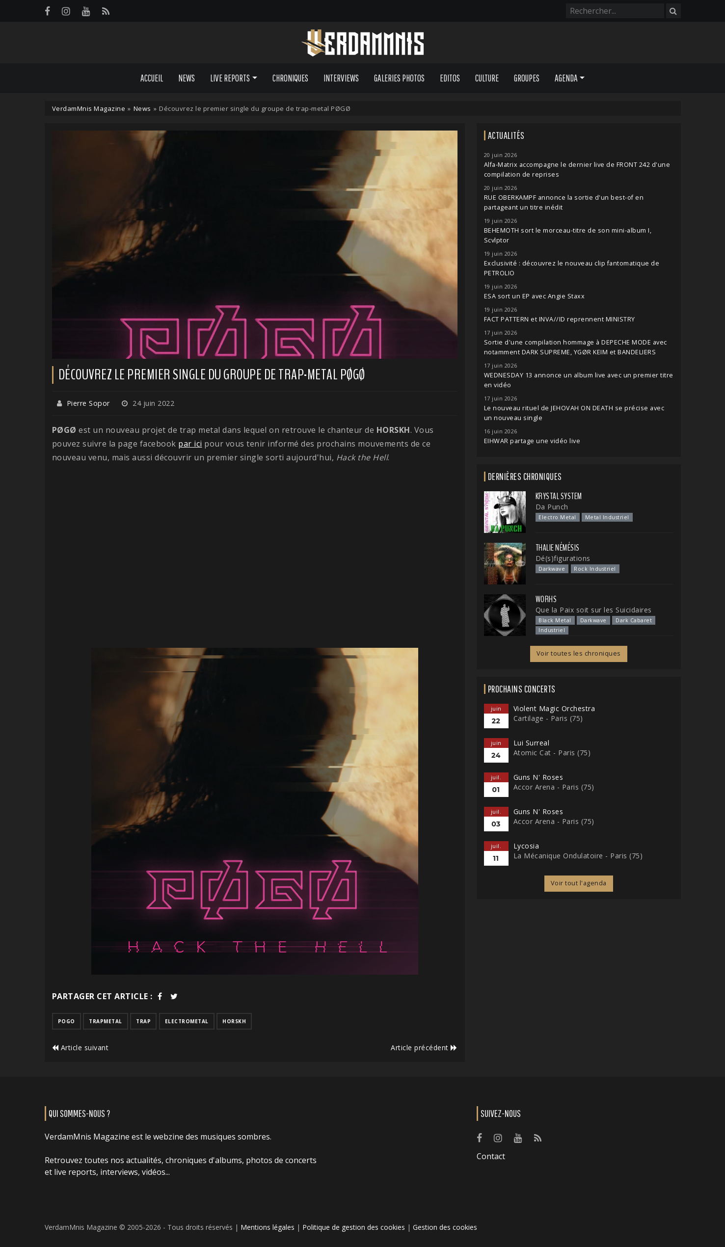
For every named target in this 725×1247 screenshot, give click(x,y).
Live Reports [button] (230, 78)
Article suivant (80, 1047)
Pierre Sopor (88, 403)
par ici (190, 443)
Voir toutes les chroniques (579, 653)
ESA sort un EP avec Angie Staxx (534, 296)
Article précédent (424, 1047)
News (186, 78)
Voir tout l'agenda (579, 883)
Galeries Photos (399, 78)
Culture (487, 78)
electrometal (187, 1021)
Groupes (526, 78)
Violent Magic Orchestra (554, 708)
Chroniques (290, 78)
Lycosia (526, 845)
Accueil (151, 78)
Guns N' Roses (538, 777)
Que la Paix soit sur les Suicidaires (594, 609)
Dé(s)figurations (563, 558)
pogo (66, 1021)
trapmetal (105, 1021)
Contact (491, 1156)
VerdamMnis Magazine (89, 108)
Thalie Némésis (558, 548)
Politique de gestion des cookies (353, 1227)
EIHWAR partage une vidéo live (532, 441)
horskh (234, 1021)
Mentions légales (268, 1227)
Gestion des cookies (445, 1227)
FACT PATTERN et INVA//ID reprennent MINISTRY (559, 319)
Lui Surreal (531, 742)
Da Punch (552, 506)
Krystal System (559, 496)
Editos (450, 78)
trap (143, 1021)
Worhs (546, 599)
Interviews (341, 78)
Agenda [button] (566, 78)
